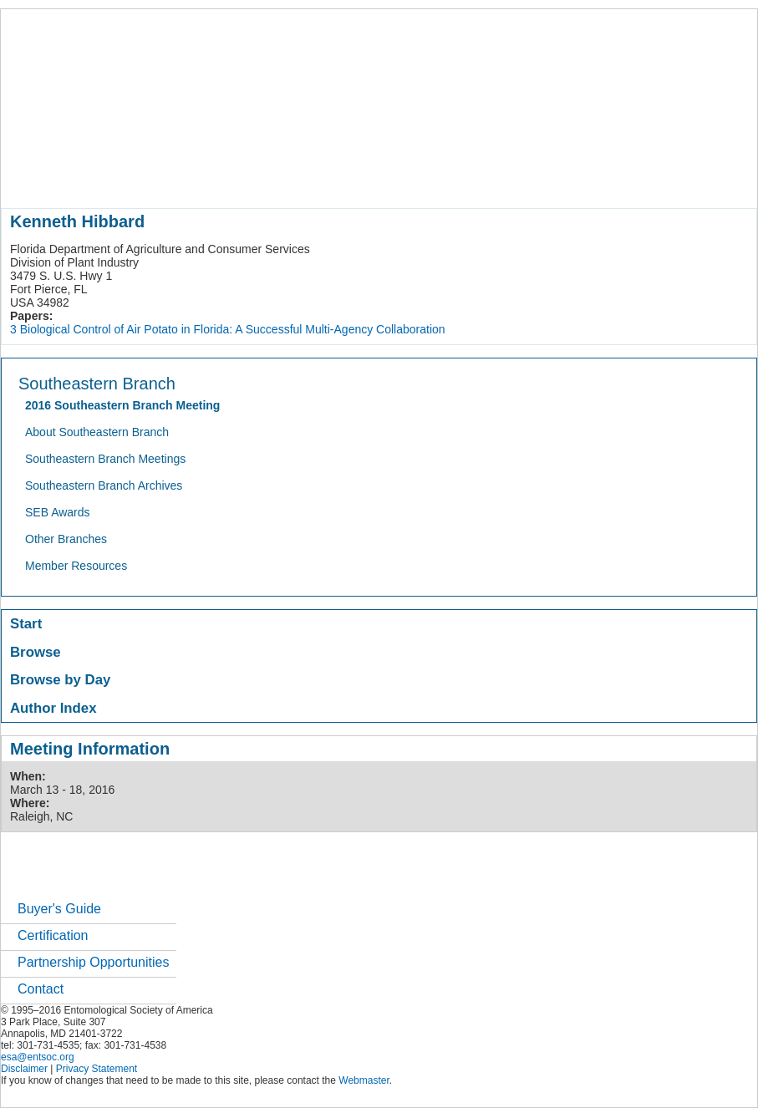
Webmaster (363, 1080)
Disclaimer (24, 1069)
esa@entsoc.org (37, 1057)
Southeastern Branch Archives (103, 485)
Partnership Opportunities (93, 962)
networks (617, 179)
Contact (41, 989)
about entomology (90, 179)
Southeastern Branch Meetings (105, 458)
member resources (197, 179)
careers (559, 179)
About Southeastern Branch (97, 432)
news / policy (431, 179)
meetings (282, 179)
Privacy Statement (96, 1069)
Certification (53, 935)
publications (352, 179)
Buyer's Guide (59, 909)
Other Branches (66, 539)
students (501, 179)
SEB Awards (57, 512)
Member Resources (76, 565)
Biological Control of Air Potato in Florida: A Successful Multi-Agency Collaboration (232, 329)
